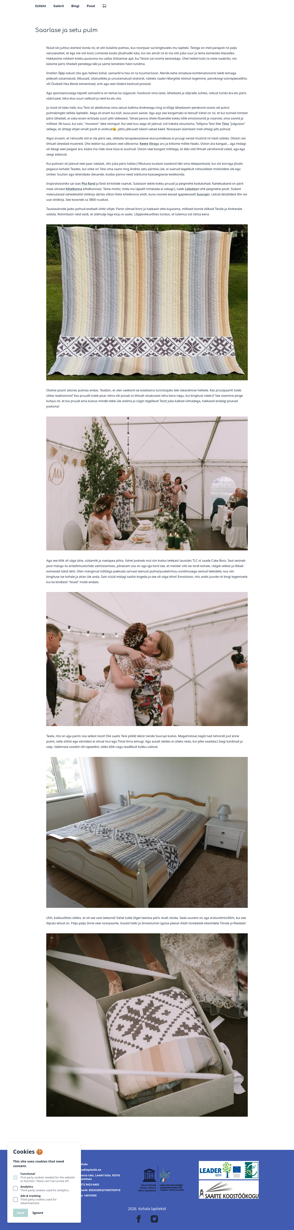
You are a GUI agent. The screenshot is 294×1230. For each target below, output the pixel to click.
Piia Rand (88, 183)
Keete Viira (147, 144)
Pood (91, 6)
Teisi (61, 73)
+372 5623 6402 (86, 1184)
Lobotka (191, 189)
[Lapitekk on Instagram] (154, 1218)
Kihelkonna (74, 189)
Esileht (40, 6)
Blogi (75, 6)
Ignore (37, 1212)
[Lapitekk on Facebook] (138, 1218)
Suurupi (202, 194)
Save (20, 1212)
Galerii (58, 6)
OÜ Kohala (80, 1164)
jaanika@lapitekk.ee (87, 1170)
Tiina (225, 124)
